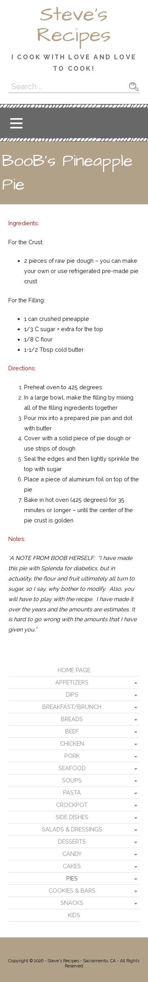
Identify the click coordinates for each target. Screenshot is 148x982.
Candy (72, 853)
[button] (16, 123)
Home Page (74, 670)
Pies (72, 878)
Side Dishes (72, 817)
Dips (72, 694)
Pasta (72, 792)
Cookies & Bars (72, 890)
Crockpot (72, 804)
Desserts (72, 841)
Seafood (72, 768)
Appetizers (71, 682)
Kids (74, 915)
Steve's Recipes (74, 24)
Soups (72, 780)
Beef (72, 731)
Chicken (72, 743)
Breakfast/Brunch (71, 706)
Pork (72, 755)
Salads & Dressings (72, 829)
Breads (72, 719)
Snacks (71, 902)
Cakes (72, 866)
